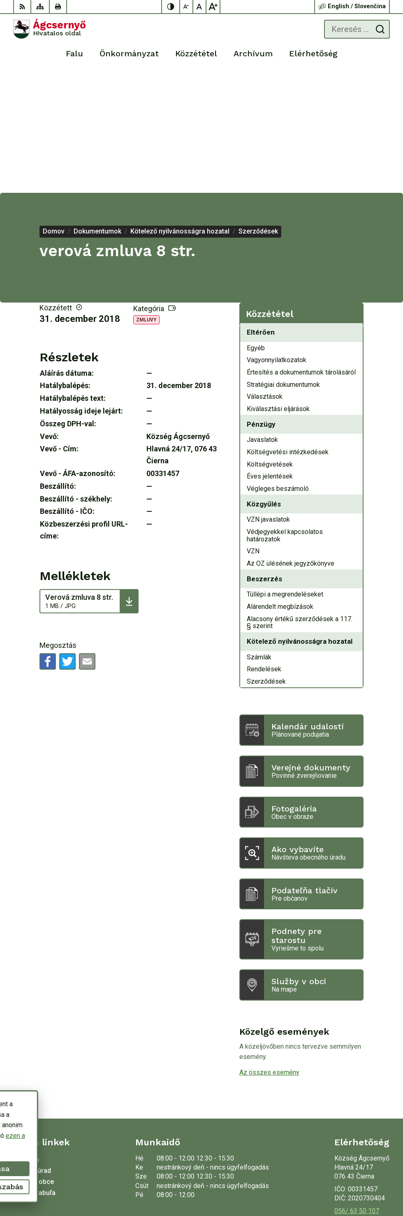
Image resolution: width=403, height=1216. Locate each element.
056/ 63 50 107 (356, 1089)
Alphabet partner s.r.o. (358, 1173)
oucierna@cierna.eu (362, 1099)
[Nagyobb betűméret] (213, 6)
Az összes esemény (269, 951)
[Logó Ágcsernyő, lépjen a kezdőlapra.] (49, 29)
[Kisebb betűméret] (186, 6)
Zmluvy (146, 198)
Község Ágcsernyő (361, 1183)
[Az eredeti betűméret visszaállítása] (199, 6)
